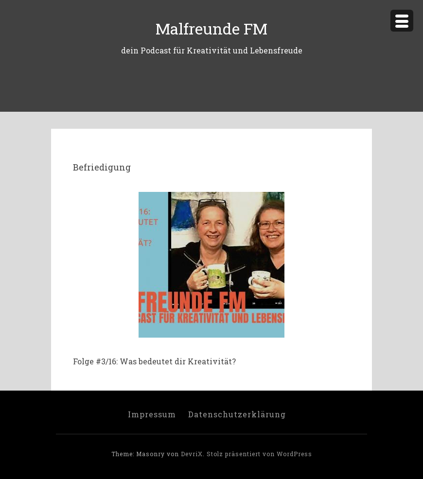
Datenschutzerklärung (237, 414)
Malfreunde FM (211, 28)
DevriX (192, 454)
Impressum (152, 414)
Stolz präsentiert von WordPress (259, 454)
